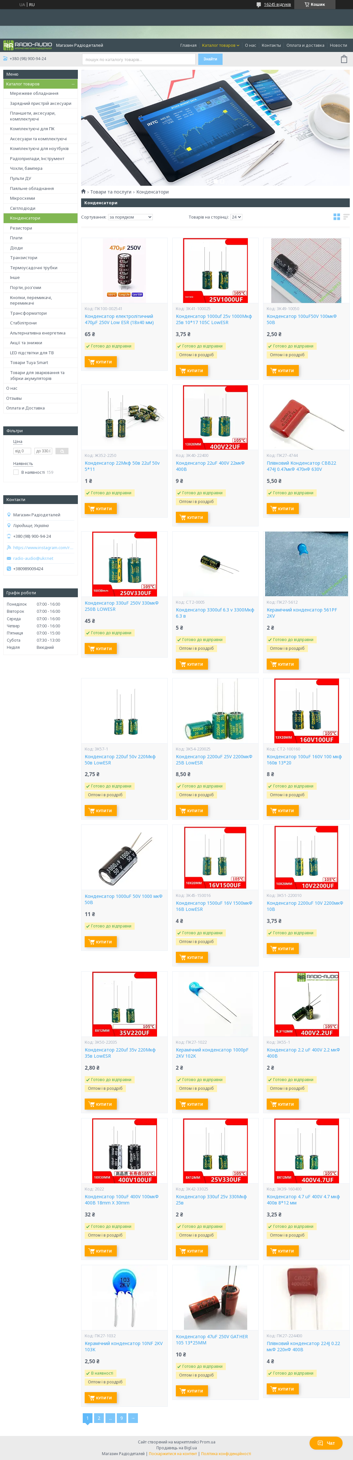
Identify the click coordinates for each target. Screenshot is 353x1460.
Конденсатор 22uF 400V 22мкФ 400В (210, 466)
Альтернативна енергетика (38, 333)
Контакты (271, 45)
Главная (188, 45)
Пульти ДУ (20, 178)
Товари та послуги (110, 192)
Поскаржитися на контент (173, 1453)
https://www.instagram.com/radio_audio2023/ (43, 547)
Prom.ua (207, 1442)
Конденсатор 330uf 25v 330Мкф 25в (211, 1200)
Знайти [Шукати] (210, 59)
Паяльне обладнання (32, 188)
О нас (250, 45)
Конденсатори (25, 218)
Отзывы (14, 398)
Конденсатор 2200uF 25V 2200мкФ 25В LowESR (214, 760)
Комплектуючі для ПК (32, 129)
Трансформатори (28, 313)
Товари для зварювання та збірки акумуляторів (37, 375)
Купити (104, 361)
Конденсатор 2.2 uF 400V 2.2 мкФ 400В (303, 1053)
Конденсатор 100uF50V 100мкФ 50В (302, 319)
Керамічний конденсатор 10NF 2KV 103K (124, 1346)
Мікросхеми (22, 198)
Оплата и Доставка (25, 408)
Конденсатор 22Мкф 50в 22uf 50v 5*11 (122, 466)
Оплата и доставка (305, 45)
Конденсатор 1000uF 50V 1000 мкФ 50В (124, 899)
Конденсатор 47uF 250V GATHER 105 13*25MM (212, 1340)
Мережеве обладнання (34, 93)
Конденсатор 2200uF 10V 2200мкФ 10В (305, 906)
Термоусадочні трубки (33, 268)
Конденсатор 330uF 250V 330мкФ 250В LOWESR (122, 606)
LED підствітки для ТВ (32, 353)
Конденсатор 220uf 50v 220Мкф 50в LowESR (120, 760)
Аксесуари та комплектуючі (38, 139)
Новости (338, 45)
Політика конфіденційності (226, 1453)
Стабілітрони (23, 323)
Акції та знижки (26, 343)
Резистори (21, 228)
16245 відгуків (277, 4)
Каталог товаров (219, 45)
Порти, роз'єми (25, 287)
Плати (16, 238)
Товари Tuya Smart (29, 362)
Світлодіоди (22, 208)
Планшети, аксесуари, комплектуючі (32, 116)
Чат (326, 1443)
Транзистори (23, 257)
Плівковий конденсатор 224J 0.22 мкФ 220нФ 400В (303, 1346)
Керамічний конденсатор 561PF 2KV (302, 613)
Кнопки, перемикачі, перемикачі (31, 300)
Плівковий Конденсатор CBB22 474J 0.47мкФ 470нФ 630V (301, 466)
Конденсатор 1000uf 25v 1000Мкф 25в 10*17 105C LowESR (214, 319)
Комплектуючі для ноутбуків (39, 148)
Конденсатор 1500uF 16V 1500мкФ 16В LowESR (214, 906)
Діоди (16, 248)
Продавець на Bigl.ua (176, 1448)
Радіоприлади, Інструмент (37, 158)
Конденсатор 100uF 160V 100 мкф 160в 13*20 (304, 760)
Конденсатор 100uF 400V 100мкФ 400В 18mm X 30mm (122, 1200)
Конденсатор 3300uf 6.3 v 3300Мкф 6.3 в (215, 613)
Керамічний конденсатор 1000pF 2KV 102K (212, 1053)
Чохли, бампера (26, 168)
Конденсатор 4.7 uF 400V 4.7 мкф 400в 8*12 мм (303, 1200)
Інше (15, 277)
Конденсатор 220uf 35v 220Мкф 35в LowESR (120, 1053)
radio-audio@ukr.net (33, 558)
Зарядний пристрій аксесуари (40, 103)
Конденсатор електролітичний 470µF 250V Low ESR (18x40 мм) (119, 319)
